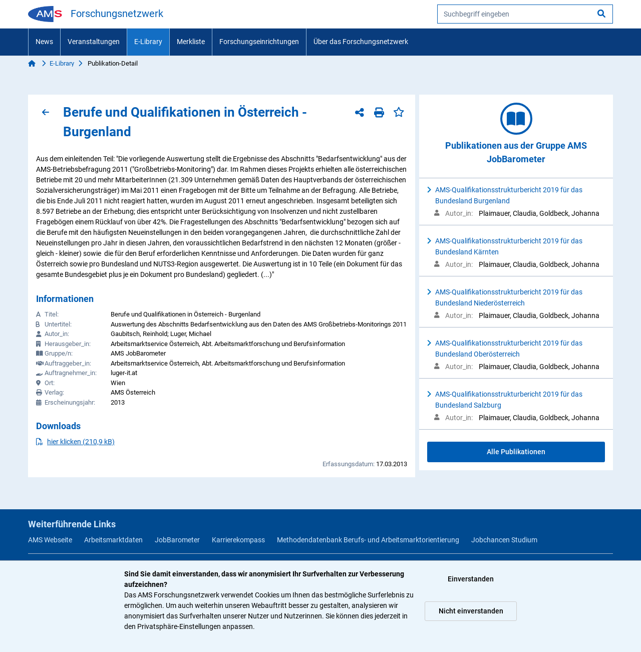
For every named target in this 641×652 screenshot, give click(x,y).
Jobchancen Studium (504, 540)
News (44, 42)
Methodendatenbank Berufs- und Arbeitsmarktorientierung (368, 540)
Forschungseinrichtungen (259, 42)
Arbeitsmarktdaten (113, 540)
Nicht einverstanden (471, 611)
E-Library (148, 42)
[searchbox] (525, 14)
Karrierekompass (238, 540)
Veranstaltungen (94, 42)
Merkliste (191, 42)
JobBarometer (177, 540)
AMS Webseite (50, 540)
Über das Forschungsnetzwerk (360, 42)
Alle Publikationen (516, 452)
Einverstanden (471, 579)
